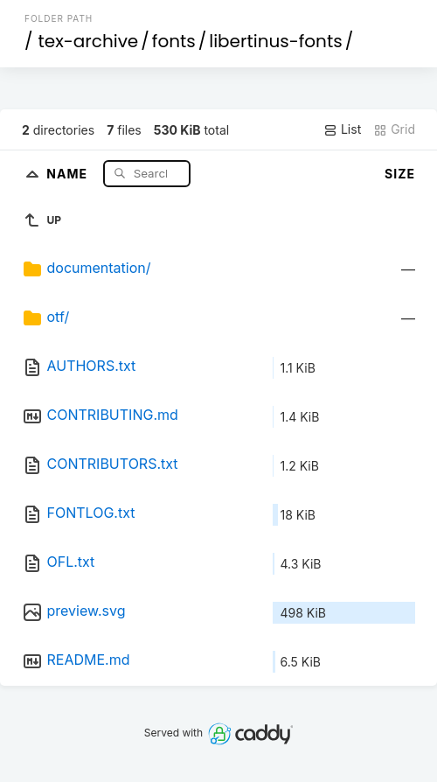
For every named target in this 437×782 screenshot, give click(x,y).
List (342, 129)
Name (68, 172)
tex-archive (88, 41)
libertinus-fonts (275, 41)
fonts (174, 41)
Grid (394, 129)
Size (400, 173)
